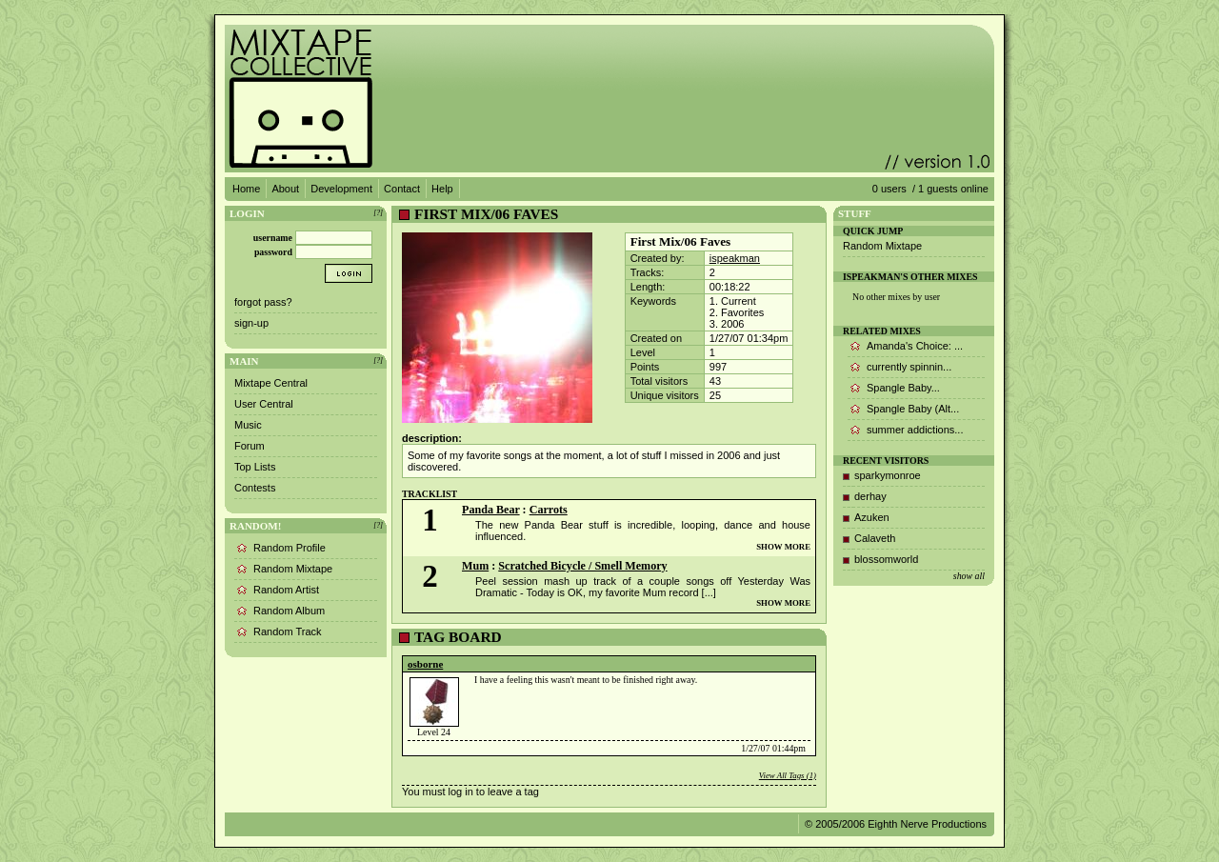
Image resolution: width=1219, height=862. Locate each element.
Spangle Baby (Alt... (913, 408)
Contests (254, 487)
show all (969, 576)
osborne (425, 664)
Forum (249, 445)
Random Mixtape (292, 568)
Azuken (871, 517)
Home (246, 188)
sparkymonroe (887, 475)
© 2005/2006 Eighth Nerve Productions (896, 824)
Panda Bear (491, 509)
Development (341, 188)
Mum (475, 565)
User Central (263, 404)
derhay (870, 496)
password (273, 252)
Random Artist (286, 589)
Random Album (289, 610)
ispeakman (734, 258)
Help (442, 188)
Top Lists (254, 466)
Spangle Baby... (903, 387)
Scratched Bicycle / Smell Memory (582, 565)
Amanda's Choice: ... (915, 345)
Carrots (549, 509)
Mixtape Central (271, 383)
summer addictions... (915, 429)
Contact (402, 188)
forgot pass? (263, 302)
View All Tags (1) (787, 775)
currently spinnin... (909, 366)
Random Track (287, 631)
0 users (889, 188)
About (285, 188)
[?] (378, 213)
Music (248, 425)
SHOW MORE (783, 546)
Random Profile (289, 547)
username (272, 237)
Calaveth (874, 538)
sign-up (251, 323)
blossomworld (886, 559)
